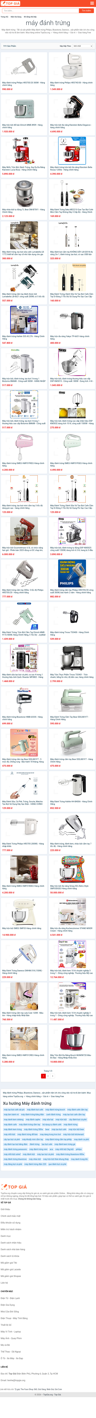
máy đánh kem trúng (13, 1129)
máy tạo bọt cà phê (45, 1154)
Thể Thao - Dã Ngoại (11, 1351)
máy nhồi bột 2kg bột (64, 1149)
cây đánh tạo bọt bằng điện (15, 1144)
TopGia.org (48, 1395)
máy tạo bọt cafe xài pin (14, 1110)
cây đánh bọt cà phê (77, 1119)
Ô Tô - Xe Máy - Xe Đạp (12, 1358)
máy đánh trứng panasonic (15, 1149)
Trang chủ (4, 17)
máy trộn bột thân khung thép (56, 1159)
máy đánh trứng (70, 1124)
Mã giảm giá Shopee (11, 1276)
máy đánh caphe (33, 1119)
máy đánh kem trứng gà (65, 1144)
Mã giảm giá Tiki (9, 1262)
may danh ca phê (81, 1139)
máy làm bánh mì (11, 1114)
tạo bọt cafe (47, 1144)
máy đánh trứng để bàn (28, 1134)
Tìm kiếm (86, 10)
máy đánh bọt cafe (35, 1110)
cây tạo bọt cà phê (12, 1139)
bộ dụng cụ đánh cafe (52, 1124)
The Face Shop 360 (28, 1389)
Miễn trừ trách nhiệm (11, 1229)
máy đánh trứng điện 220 (35, 1164)
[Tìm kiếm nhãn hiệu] (40, 10)
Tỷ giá (17, 1389)
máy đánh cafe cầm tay (77, 1110)
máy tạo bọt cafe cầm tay (74, 1114)
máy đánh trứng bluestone (15, 1159)
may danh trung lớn (79, 1159)
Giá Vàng (42, 1389)
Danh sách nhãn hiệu (11, 1242)
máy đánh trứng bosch (55, 1110)
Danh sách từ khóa (10, 1256)
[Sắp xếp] (82, 46)
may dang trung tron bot (50, 1134)
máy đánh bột (29, 1154)
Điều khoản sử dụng (10, 1222)
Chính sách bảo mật (10, 1216)
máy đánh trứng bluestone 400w (70, 1154)
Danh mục (6, 1236)
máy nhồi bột (9, 1134)
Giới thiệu (5, 1209)
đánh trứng (34, 1144)
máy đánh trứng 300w (33, 1129)
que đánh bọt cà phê (57, 1164)
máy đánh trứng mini (38, 1149)
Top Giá (57, 1395)
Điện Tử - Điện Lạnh (10, 1298)
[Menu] (92, 3)
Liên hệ (4, 1282)
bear (47, 1129)
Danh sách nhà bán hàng (13, 1249)
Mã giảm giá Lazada (11, 1269)
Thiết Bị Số (6, 1325)
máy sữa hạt (48, 1119)
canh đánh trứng (53, 1114)
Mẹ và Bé (5, 1345)
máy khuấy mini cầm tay (32, 1139)
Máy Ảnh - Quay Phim (11, 1338)
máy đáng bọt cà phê (13, 1164)
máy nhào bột (35, 1159)
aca (51, 1149)
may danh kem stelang (13, 1119)
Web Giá (50, 1389)
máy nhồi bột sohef (12, 1154)
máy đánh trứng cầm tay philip (58, 1139)
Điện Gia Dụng (16, 17)
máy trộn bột (61, 1119)
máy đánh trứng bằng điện (32, 1114)
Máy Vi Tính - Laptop (11, 1331)
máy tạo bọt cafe (59, 1129)
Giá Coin (58, 1389)
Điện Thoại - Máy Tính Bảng (14, 1318)
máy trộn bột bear (76, 1129)
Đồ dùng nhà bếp (30, 17)
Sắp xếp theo (65, 46)
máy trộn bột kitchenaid (73, 1134)
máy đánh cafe (10, 1124)
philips (79, 1149)
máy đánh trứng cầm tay (29, 1124)
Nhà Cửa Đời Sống (10, 1311)
